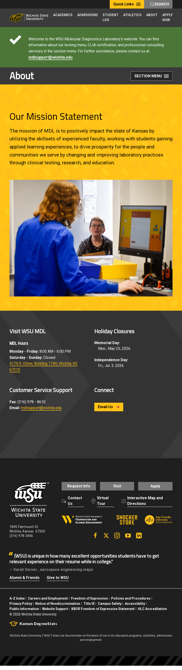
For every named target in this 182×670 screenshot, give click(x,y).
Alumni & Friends (24, 582)
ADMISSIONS (87, 15)
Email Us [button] (109, 407)
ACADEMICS (63, 15)
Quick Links (127, 4)
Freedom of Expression (89, 603)
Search (159, 4)
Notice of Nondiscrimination (57, 608)
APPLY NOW (167, 17)
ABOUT (152, 15)
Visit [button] (117, 488)
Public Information (24, 613)
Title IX (89, 608)
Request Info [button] (76, 489)
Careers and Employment (48, 603)
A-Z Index (17, 603)
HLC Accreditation (152, 613)
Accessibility (135, 608)
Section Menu (151, 76)
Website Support (55, 613)
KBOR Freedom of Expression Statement (103, 613)
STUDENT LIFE (110, 17)
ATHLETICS (132, 15)
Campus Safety (110, 608)
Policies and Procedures (130, 603)
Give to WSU (58, 582)
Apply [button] (157, 488)
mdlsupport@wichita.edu (50, 57)
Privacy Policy (20, 608)
